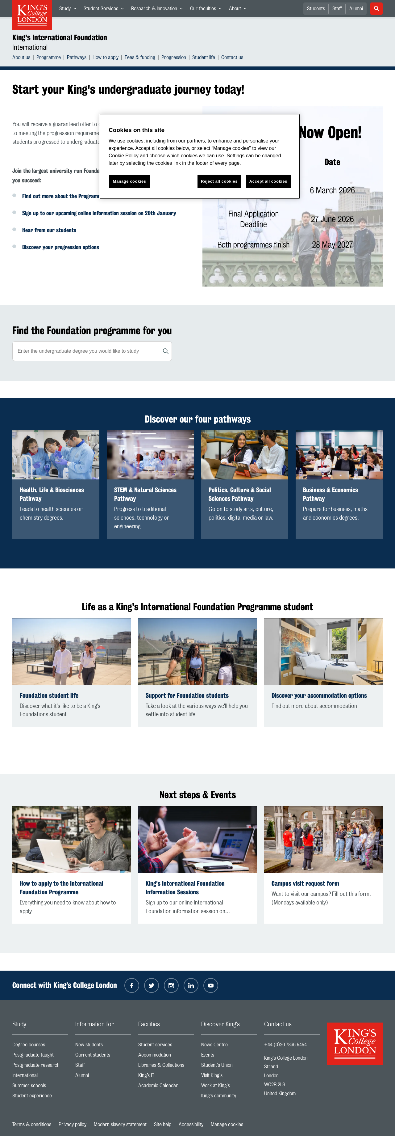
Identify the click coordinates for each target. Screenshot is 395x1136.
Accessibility (191, 1124)
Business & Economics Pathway (330, 494)
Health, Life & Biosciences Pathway (52, 494)
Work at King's (229, 1087)
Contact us (232, 58)
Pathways (76, 58)
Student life (203, 58)
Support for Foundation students (187, 695)
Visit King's (229, 1077)
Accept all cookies (268, 181)
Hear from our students (49, 230)
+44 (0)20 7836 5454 (285, 1044)
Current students (103, 1056)
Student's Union (229, 1066)
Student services (166, 1046)
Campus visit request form (305, 883)
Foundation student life (49, 695)
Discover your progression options (60, 247)
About (239, 10)
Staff (337, 8)
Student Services (105, 10)
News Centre (229, 1046)
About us (21, 58)
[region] (199, 156)
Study (69, 10)
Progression (173, 58)
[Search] (166, 351)
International (30, 47)
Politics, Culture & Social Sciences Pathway (240, 494)
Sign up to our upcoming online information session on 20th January (99, 213)
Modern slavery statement (120, 1124)
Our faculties (207, 10)
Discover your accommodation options (319, 695)
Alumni (356, 8)
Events (229, 1056)
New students (103, 1046)
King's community (229, 1097)
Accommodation (166, 1056)
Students (316, 8)
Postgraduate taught (40, 1056)
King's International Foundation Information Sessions (185, 887)
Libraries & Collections (166, 1066)
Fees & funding (140, 58)
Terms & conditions (31, 1124)
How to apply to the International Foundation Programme (61, 887)
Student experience (40, 1097)
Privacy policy (72, 1124)
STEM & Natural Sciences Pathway (145, 494)
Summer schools (40, 1087)
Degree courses (40, 1046)
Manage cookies (227, 1124)
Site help (162, 1124)
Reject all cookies (219, 181)
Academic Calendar (166, 1087)
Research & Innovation (158, 10)
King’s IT (166, 1077)
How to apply (105, 58)
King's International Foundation (59, 37)
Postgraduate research (40, 1066)
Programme (48, 58)
